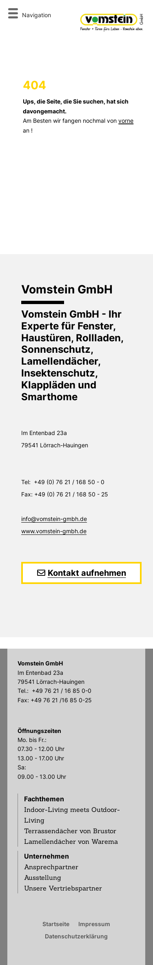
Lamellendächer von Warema (71, 841)
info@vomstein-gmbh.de (54, 518)
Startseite (55, 923)
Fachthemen (44, 799)
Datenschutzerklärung (76, 936)
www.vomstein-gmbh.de (53, 531)
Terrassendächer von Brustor (70, 831)
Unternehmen (46, 856)
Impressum (94, 923)
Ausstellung (42, 877)
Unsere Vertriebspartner (63, 888)
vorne (125, 120)
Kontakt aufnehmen (87, 573)
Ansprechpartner (51, 867)
